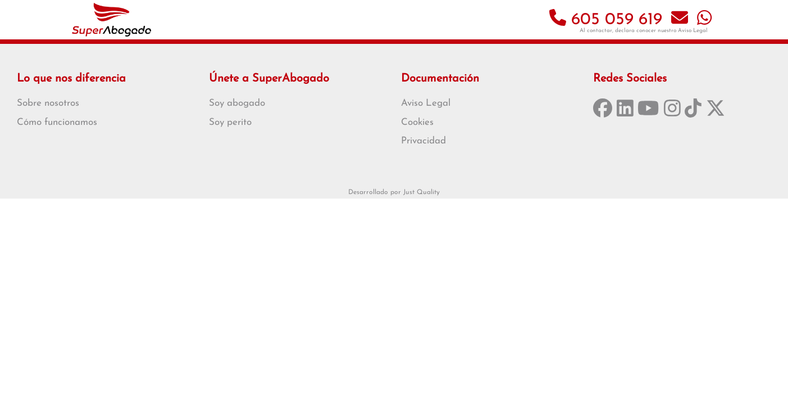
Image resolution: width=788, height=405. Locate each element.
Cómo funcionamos (57, 122)
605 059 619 (605, 20)
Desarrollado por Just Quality (394, 192)
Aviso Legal (693, 31)
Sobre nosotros (48, 103)
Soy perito (230, 122)
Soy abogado (237, 103)
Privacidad (423, 141)
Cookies (417, 122)
